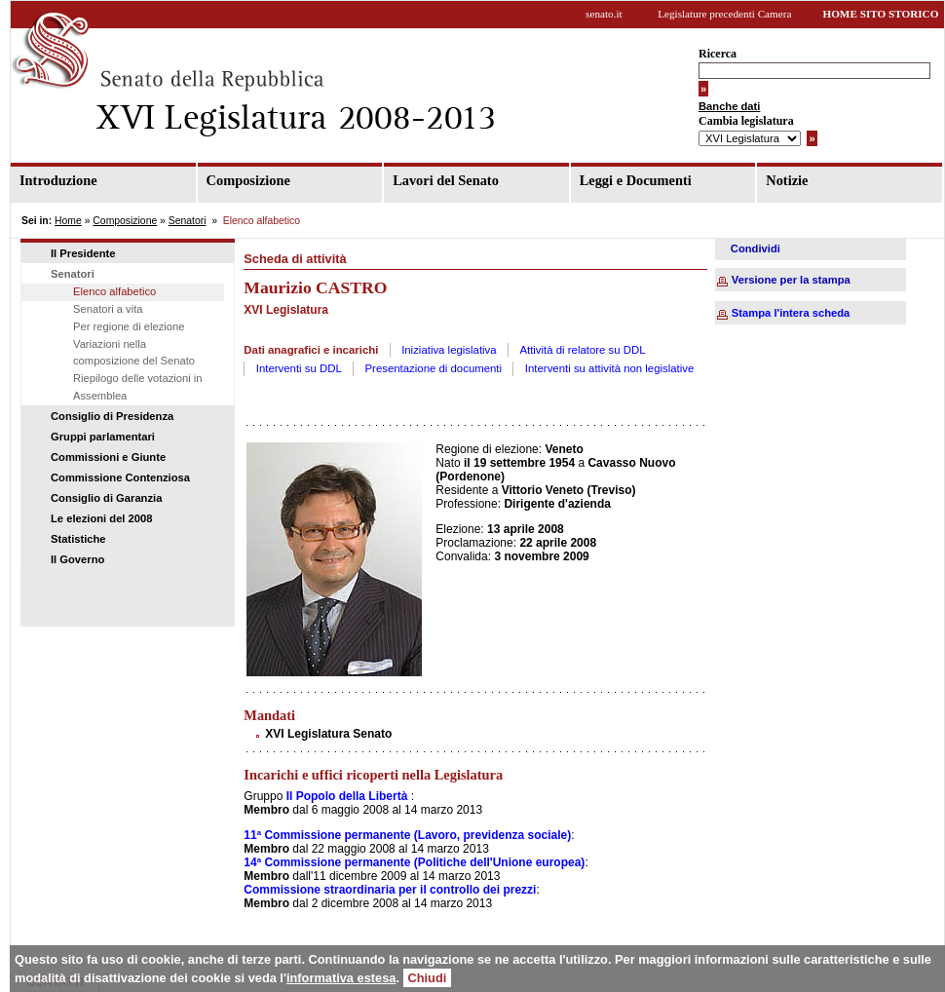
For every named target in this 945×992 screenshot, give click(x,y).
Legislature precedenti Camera (724, 13)
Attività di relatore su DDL (582, 350)
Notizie (787, 180)
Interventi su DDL (299, 368)
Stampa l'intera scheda (791, 313)
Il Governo (77, 559)
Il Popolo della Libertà (347, 796)
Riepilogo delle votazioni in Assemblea (137, 386)
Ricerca (718, 53)
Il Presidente (83, 253)
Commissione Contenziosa (120, 477)
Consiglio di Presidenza (112, 416)
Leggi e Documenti (636, 180)
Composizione (248, 180)
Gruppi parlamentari (103, 436)
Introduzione (58, 180)
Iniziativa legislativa (449, 350)
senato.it (604, 13)
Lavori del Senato (446, 180)
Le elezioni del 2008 (101, 518)
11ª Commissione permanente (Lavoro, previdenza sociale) (407, 835)
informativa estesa (341, 978)
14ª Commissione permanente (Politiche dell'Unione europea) (414, 862)
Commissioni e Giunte (108, 457)
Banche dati (729, 106)
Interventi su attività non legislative (610, 368)
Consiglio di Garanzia (106, 498)
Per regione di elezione (128, 326)
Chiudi (427, 978)
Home (68, 220)
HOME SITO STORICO (880, 13)
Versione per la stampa (791, 280)
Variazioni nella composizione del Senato (134, 352)
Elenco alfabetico (114, 291)
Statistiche (78, 539)
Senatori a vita (108, 309)
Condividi (755, 248)
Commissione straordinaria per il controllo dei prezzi (390, 890)
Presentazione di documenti (434, 368)
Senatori (188, 220)
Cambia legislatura (746, 121)
